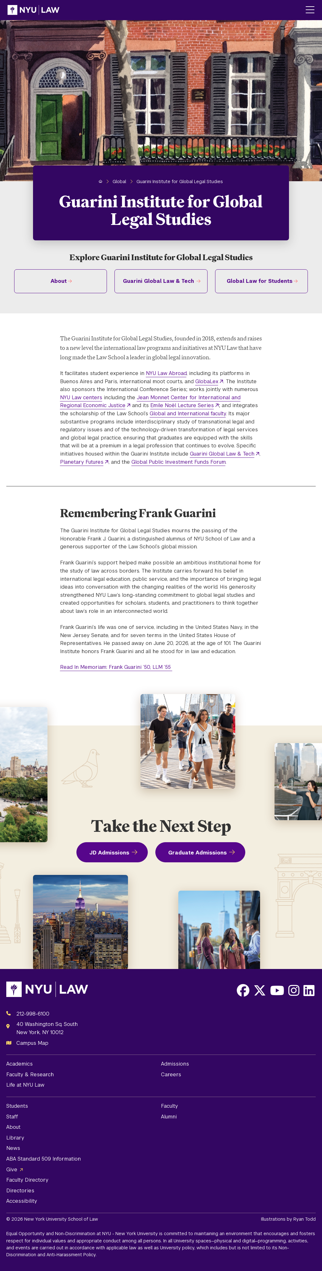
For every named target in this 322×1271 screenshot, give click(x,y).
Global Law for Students (259, 281)
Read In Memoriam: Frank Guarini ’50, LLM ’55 (116, 667)
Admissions (175, 1064)
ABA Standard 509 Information (43, 1159)
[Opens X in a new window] (259, 990)
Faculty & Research (30, 1074)
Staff (12, 1116)
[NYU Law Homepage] (33, 10)
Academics (19, 1064)
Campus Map (32, 1043)
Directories (20, 1190)
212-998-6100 (32, 1014)
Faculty (169, 1106)
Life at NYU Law (25, 1085)
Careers (171, 1074)
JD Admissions (109, 852)
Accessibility (21, 1201)
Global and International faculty (188, 413)
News (13, 1148)
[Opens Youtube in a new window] (277, 990)
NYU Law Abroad (166, 373)
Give (11, 1169)
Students (17, 1106)
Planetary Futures (81, 462)
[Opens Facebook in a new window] (243, 990)
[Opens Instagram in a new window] (293, 990)
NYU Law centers (81, 397)
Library (15, 1137)
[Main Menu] (310, 10)
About (59, 281)
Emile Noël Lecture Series (182, 405)
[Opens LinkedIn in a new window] (308, 990)
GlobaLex (206, 381)
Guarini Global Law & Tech (158, 281)
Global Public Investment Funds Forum (178, 462)
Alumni (169, 1116)
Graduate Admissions (197, 852)
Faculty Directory (27, 1180)
